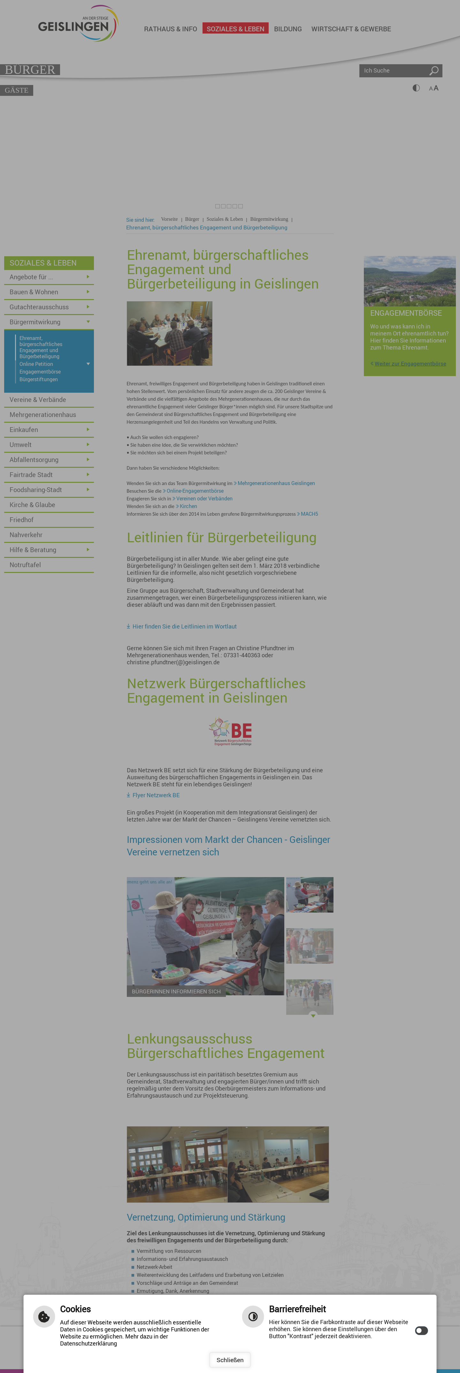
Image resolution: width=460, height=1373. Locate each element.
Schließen (230, 1360)
